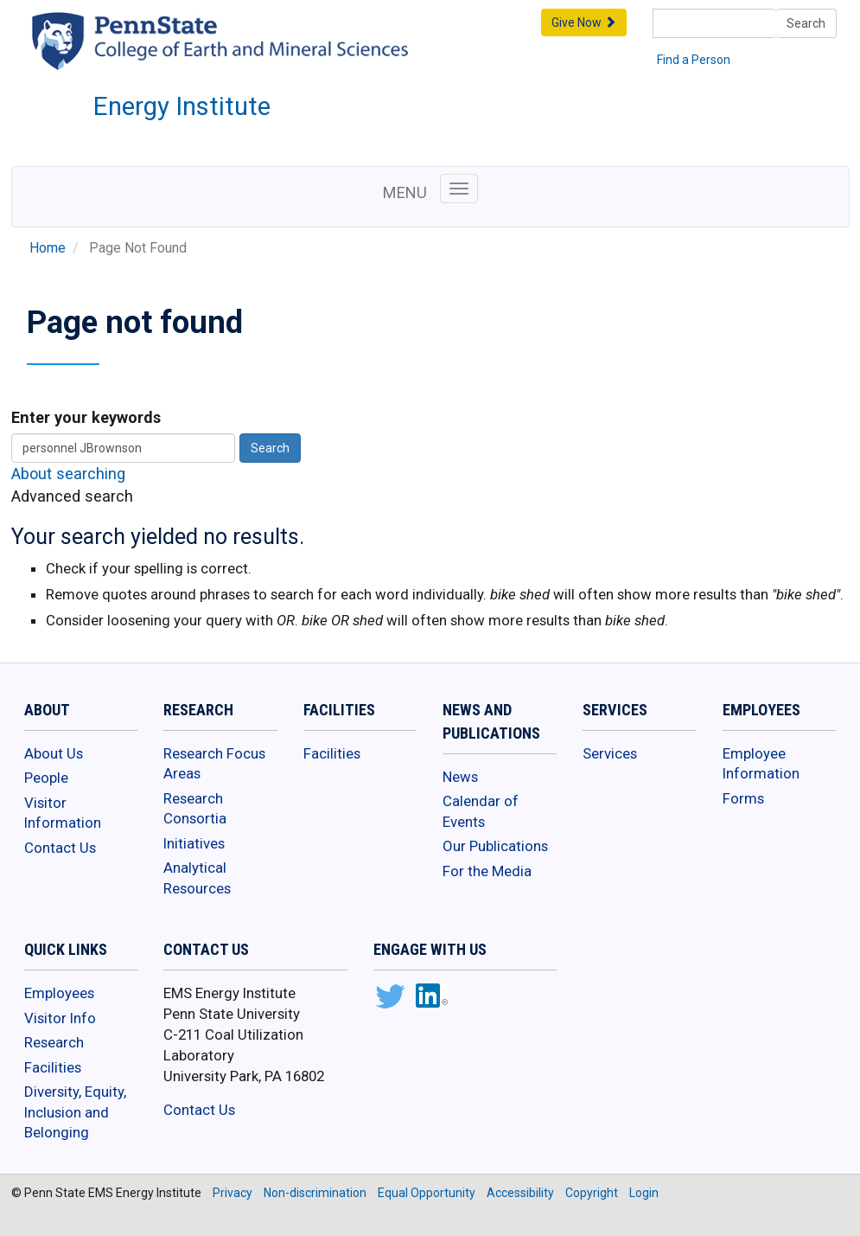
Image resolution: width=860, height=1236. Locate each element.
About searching (68, 473)
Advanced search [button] (72, 496)
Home (47, 248)
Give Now (583, 22)
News (460, 776)
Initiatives (194, 843)
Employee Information (761, 764)
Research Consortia (194, 809)
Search (806, 23)
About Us (53, 753)
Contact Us (60, 847)
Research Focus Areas (214, 764)
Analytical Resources (197, 878)
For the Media (487, 871)
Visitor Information (62, 813)
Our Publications (495, 846)
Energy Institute (182, 106)
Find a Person (693, 60)
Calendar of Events (481, 811)
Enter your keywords (86, 417)
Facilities (331, 753)
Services (610, 753)
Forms (743, 798)
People (46, 777)
